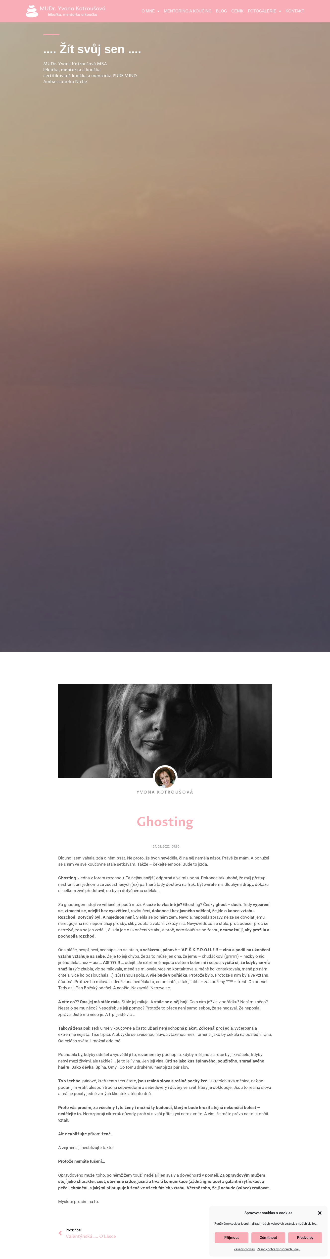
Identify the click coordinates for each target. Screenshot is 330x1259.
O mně (151, 11)
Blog (221, 11)
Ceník (237, 11)
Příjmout (231, 1237)
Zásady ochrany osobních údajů (278, 1249)
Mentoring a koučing (188, 11)
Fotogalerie (265, 11)
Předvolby (305, 1237)
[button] (319, 1212)
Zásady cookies (244, 1249)
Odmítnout (268, 1237)
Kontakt (294, 11)
